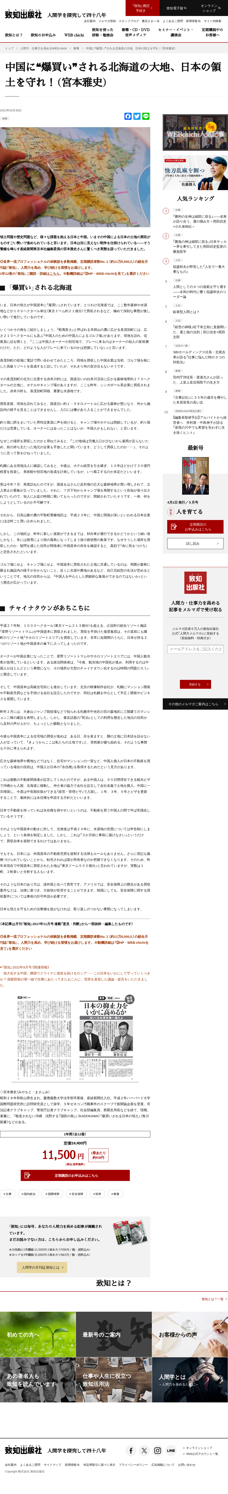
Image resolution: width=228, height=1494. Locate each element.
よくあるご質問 (30, 1464)
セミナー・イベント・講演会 (176, 32)
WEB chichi (74, 35)
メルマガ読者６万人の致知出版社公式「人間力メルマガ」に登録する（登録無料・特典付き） (195, 633)
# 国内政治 (28, 1194)
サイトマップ (52, 1464)
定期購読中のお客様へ (212, 32)
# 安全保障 (76, 1194)
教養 (4, 118)
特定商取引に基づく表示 (99, 1464)
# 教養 (115, 1194)
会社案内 (10, 1464)
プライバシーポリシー (133, 1464)
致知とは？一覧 (213, 1299)
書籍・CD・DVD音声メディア (136, 32)
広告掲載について (163, 1464)
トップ (9, 48)
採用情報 (72, 1465)
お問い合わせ (186, 1464)
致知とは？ (14, 35)
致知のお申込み (43, 35)
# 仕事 (8, 1194)
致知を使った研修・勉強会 (102, 32)
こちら (55, 273)
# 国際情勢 (52, 1194)
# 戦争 (97, 1194)
